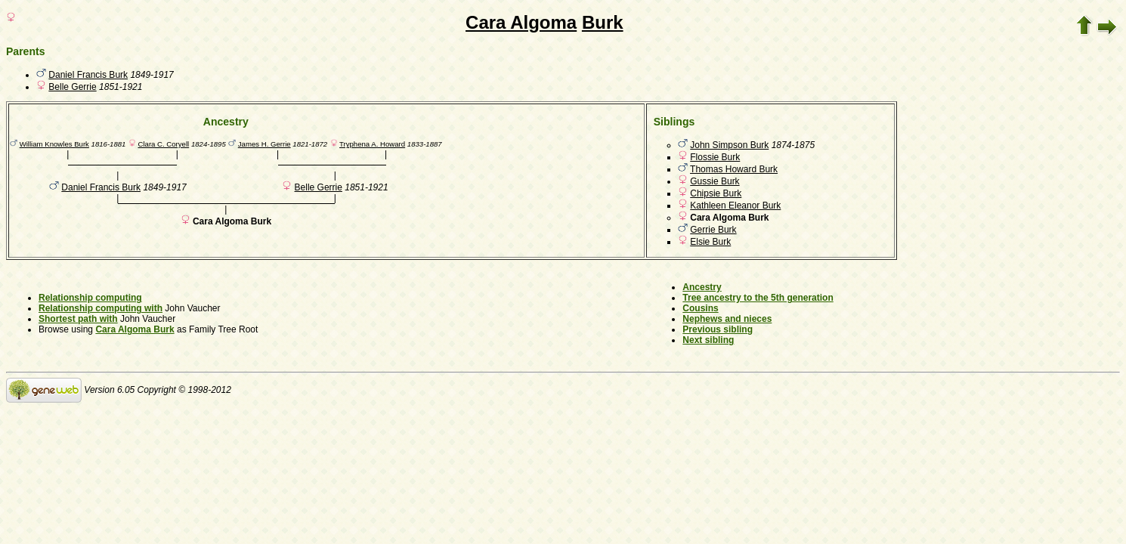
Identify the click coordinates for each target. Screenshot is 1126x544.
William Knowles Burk (54, 144)
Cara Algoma (521, 22)
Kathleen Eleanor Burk (735, 205)
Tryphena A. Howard (372, 144)
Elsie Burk (710, 241)
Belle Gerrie (72, 87)
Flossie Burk (715, 157)
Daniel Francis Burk (88, 75)
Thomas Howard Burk (734, 169)
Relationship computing (90, 297)
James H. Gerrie (264, 144)
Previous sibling (717, 329)
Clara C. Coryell (163, 144)
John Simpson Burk (729, 145)
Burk (602, 22)
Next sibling (708, 340)
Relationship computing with (100, 308)
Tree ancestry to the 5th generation (757, 297)
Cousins (700, 308)
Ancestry (701, 287)
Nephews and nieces (727, 319)
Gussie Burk (714, 181)
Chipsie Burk (715, 193)
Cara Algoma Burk (134, 329)
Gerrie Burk (713, 229)
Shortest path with (78, 319)
